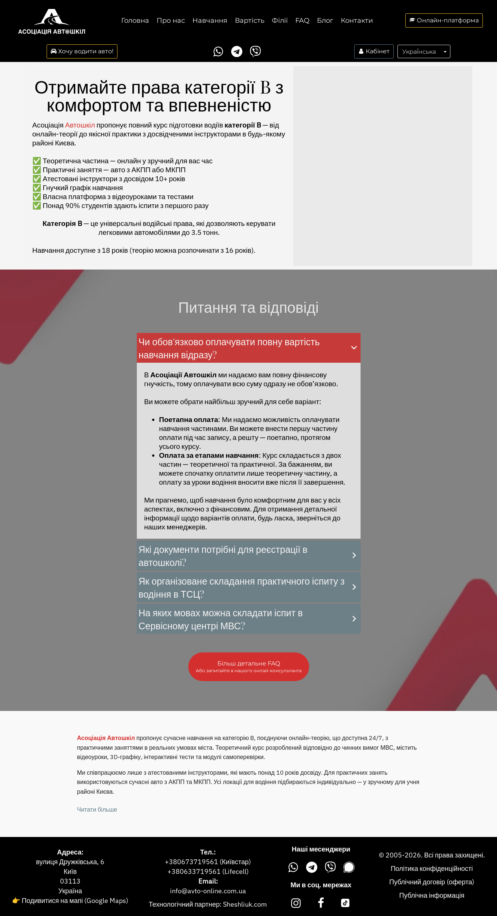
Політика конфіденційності (432, 868)
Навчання (209, 20)
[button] (249, 348)
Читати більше (97, 809)
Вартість (249, 20)
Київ (70, 871)
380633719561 (196, 871)
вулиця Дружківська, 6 (70, 861)
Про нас (171, 20)
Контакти (357, 20)
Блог (325, 20)
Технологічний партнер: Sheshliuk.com (208, 904)
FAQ (302, 20)
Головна (135, 20)
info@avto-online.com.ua (208, 891)
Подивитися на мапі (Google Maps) (75, 900)
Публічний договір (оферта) (431, 882)
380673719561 (193, 861)
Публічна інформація (432, 895)
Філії (280, 20)
